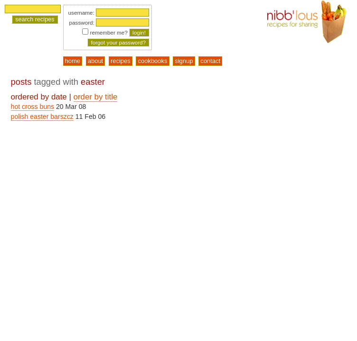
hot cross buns (33, 106)
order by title (96, 96)
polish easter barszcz (42, 116)
